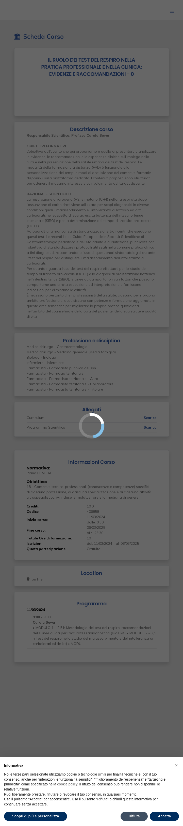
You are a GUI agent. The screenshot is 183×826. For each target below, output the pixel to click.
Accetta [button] (164, 816)
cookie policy (67, 784)
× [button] (176, 765)
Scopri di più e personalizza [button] (35, 816)
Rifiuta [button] (134, 816)
